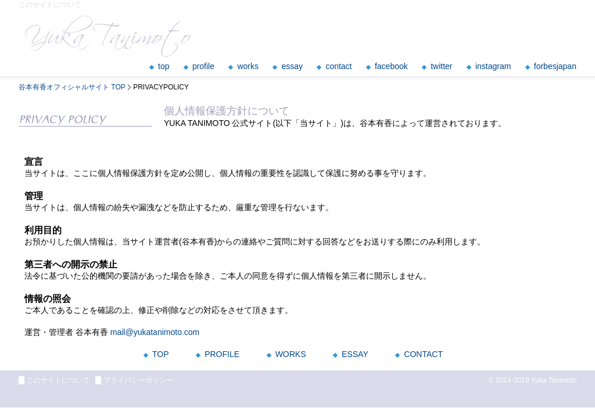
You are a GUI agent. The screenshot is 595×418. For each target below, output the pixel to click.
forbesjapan (555, 66)
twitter (441, 66)
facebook (391, 66)
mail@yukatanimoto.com (155, 332)
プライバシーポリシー (138, 380)
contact (338, 66)
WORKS (290, 354)
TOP (160, 354)
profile (203, 66)
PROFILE (222, 354)
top (163, 66)
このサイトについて (58, 380)
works (248, 66)
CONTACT (423, 354)
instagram (493, 66)
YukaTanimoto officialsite (108, 36)
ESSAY (355, 354)
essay (292, 66)
